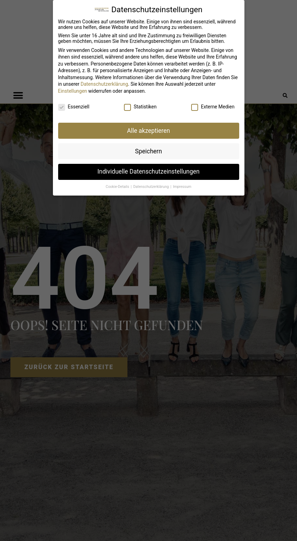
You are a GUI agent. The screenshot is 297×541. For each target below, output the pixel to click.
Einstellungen (72, 91)
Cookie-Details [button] (118, 186)
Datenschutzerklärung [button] (151, 186)
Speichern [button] (148, 151)
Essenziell (73, 106)
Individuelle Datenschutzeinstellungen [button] (148, 171)
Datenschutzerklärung (104, 84)
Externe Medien (212, 106)
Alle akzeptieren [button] (148, 130)
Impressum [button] (182, 186)
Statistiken (140, 106)
